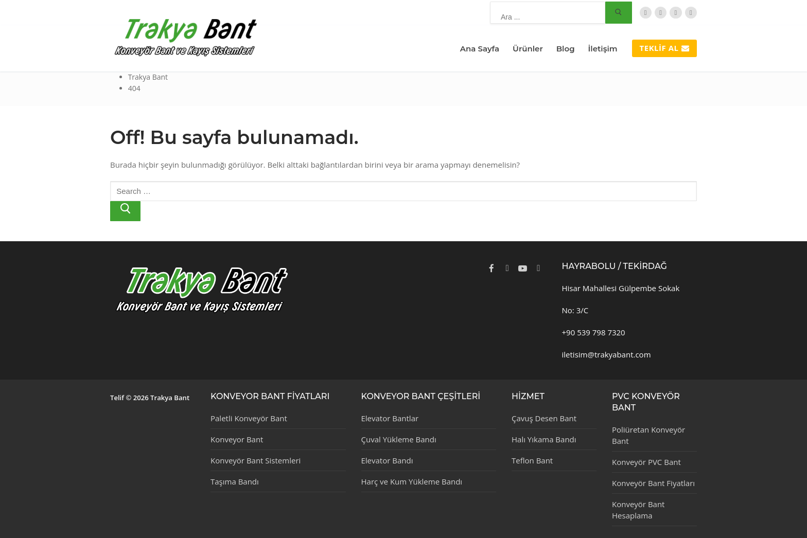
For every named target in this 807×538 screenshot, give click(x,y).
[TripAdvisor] (675, 13)
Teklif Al (664, 48)
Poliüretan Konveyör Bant (648, 435)
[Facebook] (660, 13)
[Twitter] (646, 13)
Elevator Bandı (387, 460)
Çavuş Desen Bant (544, 418)
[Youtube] (523, 268)
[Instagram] (691, 13)
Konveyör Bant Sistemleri (255, 460)
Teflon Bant (532, 460)
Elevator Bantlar (390, 418)
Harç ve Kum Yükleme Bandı (412, 481)
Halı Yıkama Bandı (544, 439)
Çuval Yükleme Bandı (398, 439)
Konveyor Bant (236, 439)
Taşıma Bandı (234, 481)
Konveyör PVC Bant (646, 462)
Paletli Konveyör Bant (248, 418)
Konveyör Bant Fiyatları (653, 483)
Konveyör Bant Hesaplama (638, 510)
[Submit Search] (618, 13)
